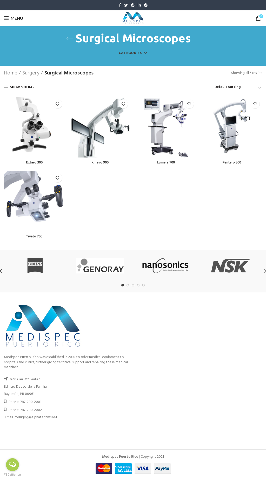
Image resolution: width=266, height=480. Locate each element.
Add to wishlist (57, 103)
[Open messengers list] (12, 464)
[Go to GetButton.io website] (12, 474)
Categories (130, 53)
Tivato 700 (34, 237)
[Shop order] (238, 88)
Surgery (30, 73)
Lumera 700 (166, 162)
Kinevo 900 (100, 162)
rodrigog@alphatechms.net (36, 418)
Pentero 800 (231, 162)
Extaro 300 (34, 162)
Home (10, 73)
